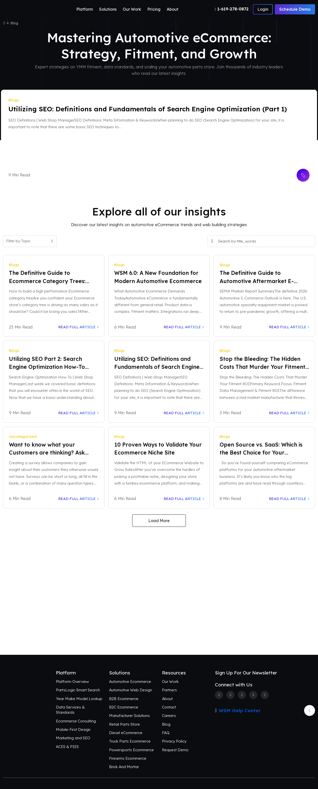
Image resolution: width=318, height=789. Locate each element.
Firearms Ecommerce (127, 758)
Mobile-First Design (73, 729)
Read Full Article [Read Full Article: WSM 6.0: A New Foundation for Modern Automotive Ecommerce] (184, 327)
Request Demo (175, 749)
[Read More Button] (303, 175)
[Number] (233, 9)
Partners (169, 690)
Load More (159, 520)
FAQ (165, 732)
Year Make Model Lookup (79, 698)
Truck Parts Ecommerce (130, 741)
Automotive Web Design (130, 690)
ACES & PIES (67, 746)
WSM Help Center (240, 710)
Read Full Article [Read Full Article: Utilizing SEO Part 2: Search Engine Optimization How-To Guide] (78, 413)
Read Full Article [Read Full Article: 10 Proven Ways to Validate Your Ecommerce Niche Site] (184, 498)
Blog (166, 724)
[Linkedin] (253, 695)
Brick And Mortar (124, 766)
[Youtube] (265, 695)
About (172, 9)
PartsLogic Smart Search (78, 690)
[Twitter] (230, 695)
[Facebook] (219, 695)
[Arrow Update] (309, 710)
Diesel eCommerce (125, 732)
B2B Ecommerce (123, 698)
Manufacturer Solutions (129, 715)
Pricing (153, 9)
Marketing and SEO (73, 738)
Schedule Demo (295, 9)
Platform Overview (72, 681)
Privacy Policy (174, 741)
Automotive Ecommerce (130, 681)
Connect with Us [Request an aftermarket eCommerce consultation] (159, 633)
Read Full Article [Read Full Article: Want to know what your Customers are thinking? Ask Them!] (78, 498)
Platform (84, 9)
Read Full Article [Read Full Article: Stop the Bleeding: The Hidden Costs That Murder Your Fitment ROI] (289, 413)
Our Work (132, 9)
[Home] (4, 23)
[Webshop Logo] (27, 9)
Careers (169, 715)
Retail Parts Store (124, 724)
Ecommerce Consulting (76, 721)
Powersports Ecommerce (131, 749)
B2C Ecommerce (123, 707)
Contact (169, 707)
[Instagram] (242, 695)
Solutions (108, 9)
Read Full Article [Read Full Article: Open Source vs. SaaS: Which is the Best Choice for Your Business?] (289, 498)
